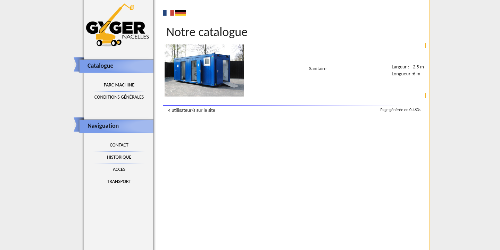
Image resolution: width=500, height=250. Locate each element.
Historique (119, 157)
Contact (119, 145)
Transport (119, 181)
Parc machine (119, 85)
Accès (119, 169)
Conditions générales (119, 97)
